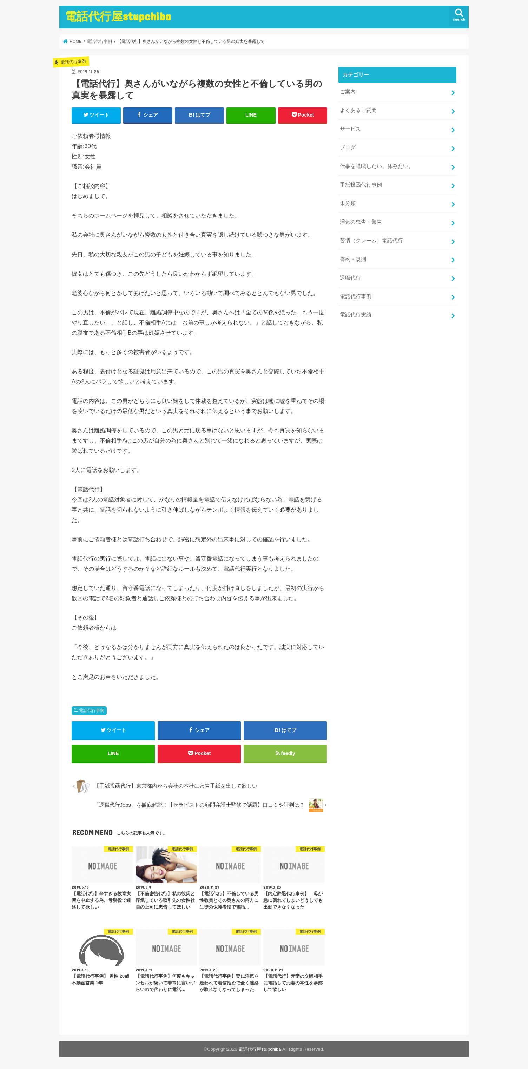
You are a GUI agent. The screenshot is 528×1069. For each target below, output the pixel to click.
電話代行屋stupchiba (118, 16)
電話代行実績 (355, 314)
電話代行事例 (91, 710)
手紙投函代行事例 (361, 185)
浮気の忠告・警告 (361, 222)
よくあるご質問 (358, 110)
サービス (350, 129)
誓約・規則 (353, 259)
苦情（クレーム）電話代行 (371, 240)
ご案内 (348, 91)
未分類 (348, 203)
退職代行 (350, 277)
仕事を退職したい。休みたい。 (377, 166)
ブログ (348, 147)
